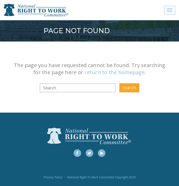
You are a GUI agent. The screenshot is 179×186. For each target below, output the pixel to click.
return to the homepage (114, 72)
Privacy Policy (52, 177)
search (129, 87)
